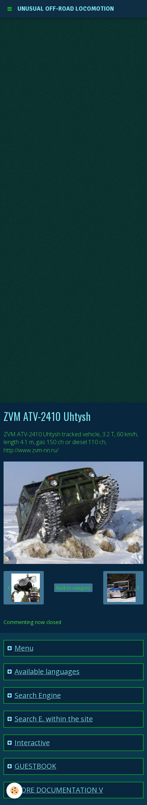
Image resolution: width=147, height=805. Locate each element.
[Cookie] (14, 791)
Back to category (73, 588)
